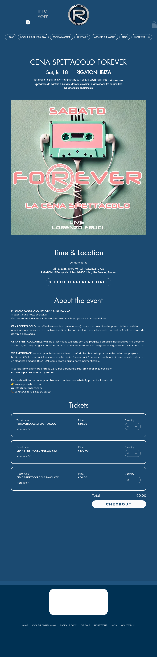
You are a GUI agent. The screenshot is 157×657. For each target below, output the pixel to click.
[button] (154, 24)
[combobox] (133, 426)
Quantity (129, 420)
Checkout (119, 504)
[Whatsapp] (28, 22)
